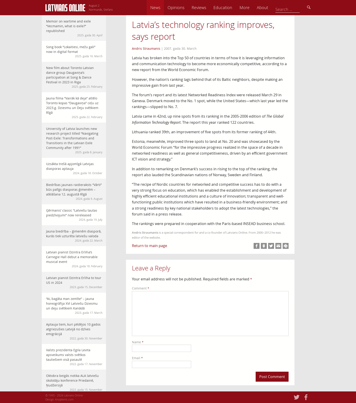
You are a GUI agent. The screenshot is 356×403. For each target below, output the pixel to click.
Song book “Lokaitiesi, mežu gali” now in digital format (74, 51)
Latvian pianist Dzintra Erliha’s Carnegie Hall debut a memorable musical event (74, 259)
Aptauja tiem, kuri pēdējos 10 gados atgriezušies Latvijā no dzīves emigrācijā (74, 331)
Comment (140, 288)
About (294, 7)
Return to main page (149, 245)
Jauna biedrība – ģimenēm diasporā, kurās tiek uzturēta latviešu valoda (74, 235)
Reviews (230, 7)
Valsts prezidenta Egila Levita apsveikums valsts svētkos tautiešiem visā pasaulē (74, 357)
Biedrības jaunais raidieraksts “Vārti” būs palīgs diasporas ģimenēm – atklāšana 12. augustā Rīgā (74, 192)
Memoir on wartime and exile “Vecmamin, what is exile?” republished (74, 28)
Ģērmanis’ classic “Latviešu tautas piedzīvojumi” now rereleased (74, 215)
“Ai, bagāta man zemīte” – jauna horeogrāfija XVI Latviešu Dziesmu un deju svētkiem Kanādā (74, 306)
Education (254, 7)
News (187, 7)
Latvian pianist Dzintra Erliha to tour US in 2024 (74, 282)
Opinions (207, 7)
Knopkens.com (64, 399)
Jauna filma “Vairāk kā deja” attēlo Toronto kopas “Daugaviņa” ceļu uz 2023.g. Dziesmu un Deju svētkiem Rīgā (74, 107)
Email (137, 358)
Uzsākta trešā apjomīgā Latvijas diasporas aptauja (74, 168)
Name (137, 342)
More (276, 7)
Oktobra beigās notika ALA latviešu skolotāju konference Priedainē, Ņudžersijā (74, 382)
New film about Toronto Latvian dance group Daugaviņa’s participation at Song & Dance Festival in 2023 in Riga (74, 77)
